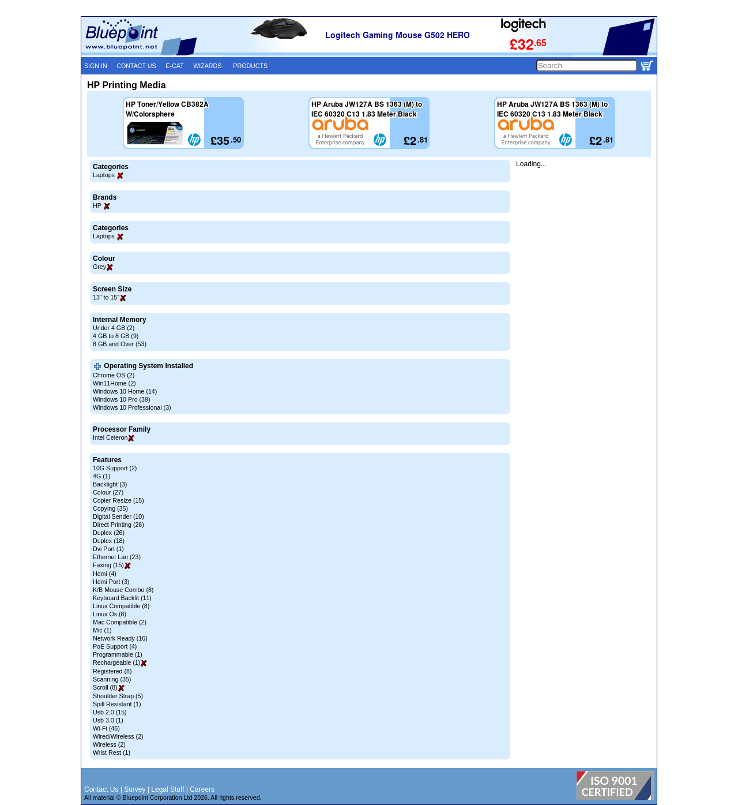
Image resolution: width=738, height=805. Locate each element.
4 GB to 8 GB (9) (115, 335)
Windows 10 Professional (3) (132, 407)
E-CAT (174, 65)
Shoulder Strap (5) (118, 695)
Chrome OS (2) (113, 375)
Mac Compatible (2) (119, 622)
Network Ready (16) (120, 638)
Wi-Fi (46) (106, 728)
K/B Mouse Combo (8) (123, 589)
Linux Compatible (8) (121, 605)
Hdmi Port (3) (111, 581)
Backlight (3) (110, 484)
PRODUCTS (250, 65)
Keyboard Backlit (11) (122, 597)
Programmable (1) (117, 654)
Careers (202, 789)
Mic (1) (102, 630)
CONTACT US (136, 65)
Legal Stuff (167, 789)
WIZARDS (207, 65)
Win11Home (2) (114, 383)
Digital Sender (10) (118, 516)
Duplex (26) (109, 532)
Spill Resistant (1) (117, 704)
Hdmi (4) (104, 573)
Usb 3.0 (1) (108, 720)
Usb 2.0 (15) (110, 712)
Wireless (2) (109, 744)
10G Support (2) (115, 468)
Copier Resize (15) (118, 500)
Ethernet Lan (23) (117, 556)
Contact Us (101, 789)
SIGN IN (95, 65)
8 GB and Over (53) (119, 343)
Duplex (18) (109, 540)
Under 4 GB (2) (113, 327)
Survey (134, 789)
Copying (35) (110, 508)
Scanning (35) (112, 679)
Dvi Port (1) (108, 548)
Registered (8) (112, 671)
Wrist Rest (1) (111, 752)
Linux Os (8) (109, 614)
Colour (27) (108, 492)
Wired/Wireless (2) (118, 736)
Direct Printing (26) (118, 524)
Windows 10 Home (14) (125, 391)
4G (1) (101, 476)
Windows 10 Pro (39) (121, 399)
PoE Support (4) (115, 646)
